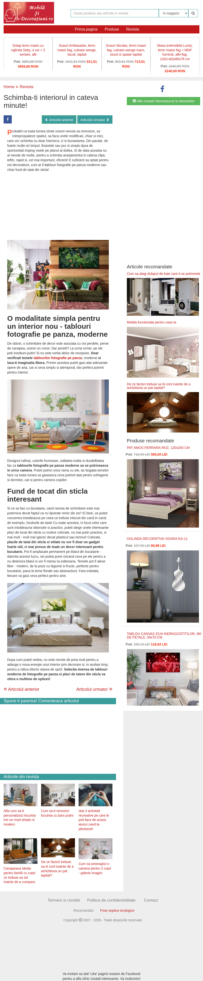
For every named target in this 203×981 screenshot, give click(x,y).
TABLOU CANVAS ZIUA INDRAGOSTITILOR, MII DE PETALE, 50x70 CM (164, 635)
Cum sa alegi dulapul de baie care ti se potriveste (163, 274)
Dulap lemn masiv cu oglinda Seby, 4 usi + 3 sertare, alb (28, 50)
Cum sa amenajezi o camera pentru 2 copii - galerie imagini (95, 868)
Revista (132, 29)
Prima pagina (86, 29)
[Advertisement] (58, 206)
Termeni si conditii (64, 900)
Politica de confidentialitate (111, 900)
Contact (151, 900)
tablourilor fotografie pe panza (58, 358)
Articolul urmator (94, 120)
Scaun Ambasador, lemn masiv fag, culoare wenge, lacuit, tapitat (77, 50)
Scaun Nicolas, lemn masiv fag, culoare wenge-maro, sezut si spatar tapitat (126, 50)
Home (9, 86)
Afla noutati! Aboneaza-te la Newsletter (164, 101)
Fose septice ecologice (117, 910)
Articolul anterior (59, 120)
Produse (112, 29)
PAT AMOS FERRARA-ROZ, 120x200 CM (158, 448)
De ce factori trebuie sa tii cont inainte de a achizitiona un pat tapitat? (159, 386)
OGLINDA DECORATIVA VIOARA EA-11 (157, 539)
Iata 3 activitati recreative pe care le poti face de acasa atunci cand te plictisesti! (94, 820)
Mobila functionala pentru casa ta (151, 322)
